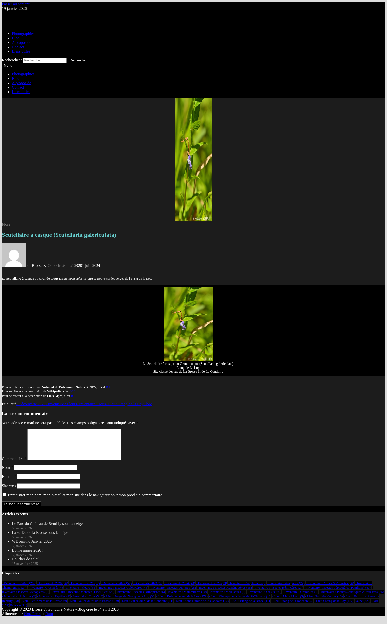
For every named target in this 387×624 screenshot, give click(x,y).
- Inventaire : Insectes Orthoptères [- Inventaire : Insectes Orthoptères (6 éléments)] (140, 598)
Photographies (23, 34)
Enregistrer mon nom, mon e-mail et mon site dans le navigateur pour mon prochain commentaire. (85, 501)
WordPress (32, 620)
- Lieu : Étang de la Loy (125, 404)
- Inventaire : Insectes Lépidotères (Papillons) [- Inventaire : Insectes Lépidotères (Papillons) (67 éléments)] (337, 593)
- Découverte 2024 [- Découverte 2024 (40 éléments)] (179, 589)
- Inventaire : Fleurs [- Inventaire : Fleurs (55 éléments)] (80, 593)
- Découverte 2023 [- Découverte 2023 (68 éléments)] (148, 589)
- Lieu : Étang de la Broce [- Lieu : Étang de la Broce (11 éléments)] (250, 606)
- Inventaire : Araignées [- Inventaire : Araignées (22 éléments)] (286, 589)
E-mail (9, 482)
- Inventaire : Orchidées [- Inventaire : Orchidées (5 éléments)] (300, 598)
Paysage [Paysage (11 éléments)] (18, 611)
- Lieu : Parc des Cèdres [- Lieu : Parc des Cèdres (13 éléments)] (324, 602)
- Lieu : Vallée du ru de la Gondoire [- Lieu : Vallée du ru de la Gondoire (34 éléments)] (146, 606)
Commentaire (14, 465)
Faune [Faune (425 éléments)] (363, 606)
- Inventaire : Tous (91, 404)
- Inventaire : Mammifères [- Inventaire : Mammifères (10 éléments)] (186, 598)
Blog (15, 38)
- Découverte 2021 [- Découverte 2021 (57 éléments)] (84, 589)
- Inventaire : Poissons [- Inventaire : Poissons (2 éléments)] (19, 602)
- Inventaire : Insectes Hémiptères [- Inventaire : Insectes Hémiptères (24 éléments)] (278, 593)
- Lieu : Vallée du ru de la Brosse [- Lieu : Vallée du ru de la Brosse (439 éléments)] (93, 606)
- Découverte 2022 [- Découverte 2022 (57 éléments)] (116, 589)
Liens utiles (21, 51)
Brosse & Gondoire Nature (23, 17)
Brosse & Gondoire (47, 265)
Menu (8, 65)
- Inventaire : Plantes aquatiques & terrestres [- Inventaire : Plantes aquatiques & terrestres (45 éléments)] (351, 598)
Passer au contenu (16, 4)
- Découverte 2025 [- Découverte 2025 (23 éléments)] (211, 589)
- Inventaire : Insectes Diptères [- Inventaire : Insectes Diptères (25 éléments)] (172, 593)
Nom (7, 473)
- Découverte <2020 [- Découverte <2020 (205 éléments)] (19, 589)
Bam (49, 620)
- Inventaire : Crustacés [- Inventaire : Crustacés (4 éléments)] (45, 593)
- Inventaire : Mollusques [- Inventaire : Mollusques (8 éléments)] (227, 598)
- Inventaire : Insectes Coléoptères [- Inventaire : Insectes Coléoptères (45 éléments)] (122, 593)
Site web (9, 491)
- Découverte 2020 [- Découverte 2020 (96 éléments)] (52, 589)
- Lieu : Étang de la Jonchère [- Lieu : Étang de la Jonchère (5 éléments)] (292, 606)
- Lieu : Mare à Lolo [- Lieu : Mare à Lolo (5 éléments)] (288, 602)
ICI (108, 387)
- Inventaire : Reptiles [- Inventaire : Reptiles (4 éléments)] (53, 602)
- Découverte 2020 (31, 404)
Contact (18, 47)
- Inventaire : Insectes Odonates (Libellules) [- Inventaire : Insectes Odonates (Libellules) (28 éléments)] (82, 598)
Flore (6, 224)
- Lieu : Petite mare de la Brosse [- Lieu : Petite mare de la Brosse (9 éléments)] (43, 606)
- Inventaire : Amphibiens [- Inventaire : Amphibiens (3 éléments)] (247, 589)
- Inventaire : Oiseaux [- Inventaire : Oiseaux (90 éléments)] (264, 598)
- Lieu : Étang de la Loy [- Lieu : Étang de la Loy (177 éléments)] (334, 606)
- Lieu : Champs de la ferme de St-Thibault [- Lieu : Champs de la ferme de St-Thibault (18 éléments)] (240, 602)
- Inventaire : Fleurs (61, 404)
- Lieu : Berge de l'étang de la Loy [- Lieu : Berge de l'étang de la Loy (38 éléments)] (129, 602)
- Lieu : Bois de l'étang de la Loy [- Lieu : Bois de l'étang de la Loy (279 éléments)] (182, 602)
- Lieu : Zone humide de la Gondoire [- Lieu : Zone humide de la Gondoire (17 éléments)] (201, 606)
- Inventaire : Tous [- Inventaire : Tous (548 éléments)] (87, 602)
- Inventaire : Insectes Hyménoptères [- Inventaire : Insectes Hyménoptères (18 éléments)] (224, 593)
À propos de (21, 42)
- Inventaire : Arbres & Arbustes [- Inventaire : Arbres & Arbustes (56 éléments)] (330, 589)
